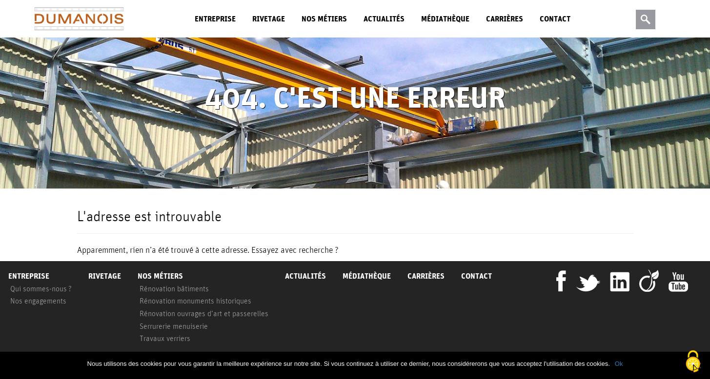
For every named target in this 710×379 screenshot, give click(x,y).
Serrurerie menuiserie (174, 326)
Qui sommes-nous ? (41, 288)
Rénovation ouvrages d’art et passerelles (204, 313)
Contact (555, 18)
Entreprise (215, 18)
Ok (619, 363)
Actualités (384, 18)
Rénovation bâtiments (174, 288)
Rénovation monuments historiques (195, 300)
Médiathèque (445, 18)
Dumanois (79, 19)
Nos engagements (38, 300)
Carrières (504, 18)
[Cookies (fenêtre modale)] (693, 362)
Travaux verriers (165, 338)
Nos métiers (324, 18)
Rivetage (268, 18)
